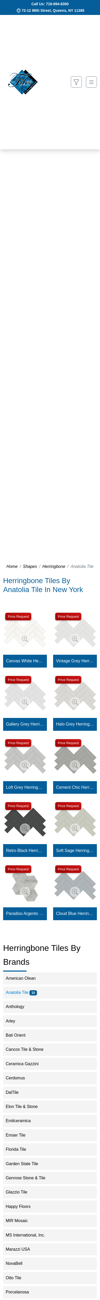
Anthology (19, 1006)
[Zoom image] (25, 639)
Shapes (30, 566)
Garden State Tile (26, 1164)
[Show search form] (76, 82)
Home (12, 566)
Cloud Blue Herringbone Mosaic (75, 913)
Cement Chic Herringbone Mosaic (75, 787)
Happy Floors (22, 1206)
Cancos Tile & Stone (29, 1049)
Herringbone (53, 566)
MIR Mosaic (21, 1220)
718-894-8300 (57, 4)
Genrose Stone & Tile (30, 1178)
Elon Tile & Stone (26, 1106)
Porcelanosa (21, 1292)
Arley (15, 1021)
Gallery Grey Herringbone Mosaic (25, 724)
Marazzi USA (21, 1249)
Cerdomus (19, 1078)
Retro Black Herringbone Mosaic (25, 850)
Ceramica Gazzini (26, 1064)
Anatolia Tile (21, 992)
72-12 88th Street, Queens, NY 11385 (53, 10)
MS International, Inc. (29, 1235)
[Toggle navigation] (91, 82)
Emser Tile (20, 1135)
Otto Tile (18, 1278)
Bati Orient (19, 1035)
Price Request (18, 617)
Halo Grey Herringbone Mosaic (75, 724)
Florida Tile (19, 1149)
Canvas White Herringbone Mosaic (25, 661)
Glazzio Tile (20, 1192)
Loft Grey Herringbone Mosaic (25, 787)
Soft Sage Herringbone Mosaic (75, 850)
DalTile (16, 1092)
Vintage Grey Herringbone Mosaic (75, 661)
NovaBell (18, 1263)
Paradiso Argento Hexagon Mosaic (25, 913)
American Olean (24, 978)
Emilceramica (22, 1120)
